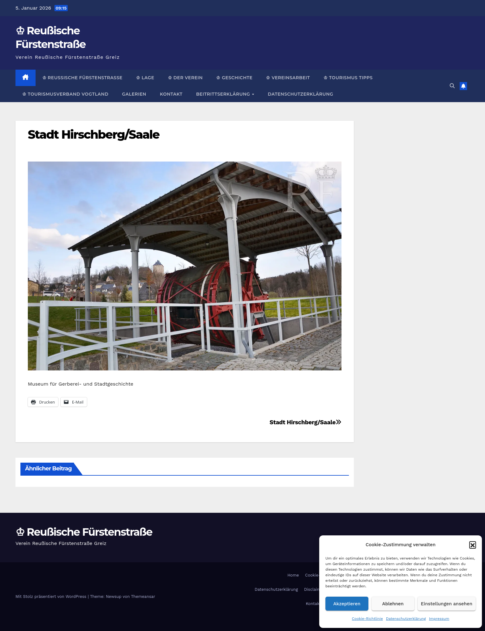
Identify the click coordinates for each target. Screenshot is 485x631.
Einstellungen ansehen (446, 604)
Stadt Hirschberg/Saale (93, 134)
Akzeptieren (347, 604)
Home (293, 575)
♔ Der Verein (185, 77)
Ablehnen (393, 604)
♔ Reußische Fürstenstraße (82, 77)
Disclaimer (314, 589)
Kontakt (171, 94)
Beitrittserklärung (223, 94)
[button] (473, 545)
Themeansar (143, 596)
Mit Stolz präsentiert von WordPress (51, 596)
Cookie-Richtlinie (367, 618)
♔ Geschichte (234, 77)
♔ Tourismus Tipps (348, 77)
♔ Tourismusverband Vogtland (65, 94)
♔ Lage (145, 77)
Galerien (134, 94)
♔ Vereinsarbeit (288, 77)
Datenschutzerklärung (406, 618)
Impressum (439, 618)
